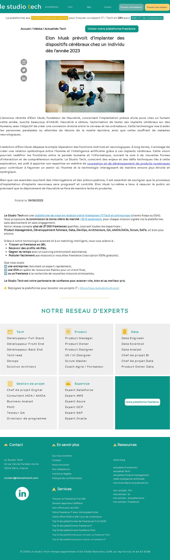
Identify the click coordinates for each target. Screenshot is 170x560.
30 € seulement (91, 219)
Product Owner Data (138, 367)
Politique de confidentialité (67, 478)
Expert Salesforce (79, 390)
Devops (13, 361)
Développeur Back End (25, 350)
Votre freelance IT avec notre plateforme (75, 512)
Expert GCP (74, 407)
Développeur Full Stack (25, 338)
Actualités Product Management (131, 475)
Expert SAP (74, 413)
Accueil (26, 29)
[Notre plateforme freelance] (142, 402)
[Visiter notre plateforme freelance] (111, 28)
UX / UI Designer (78, 355)
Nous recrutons (60, 464)
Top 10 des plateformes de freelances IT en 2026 (79, 521)
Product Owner (77, 344)
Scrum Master (76, 361)
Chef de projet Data (137, 361)
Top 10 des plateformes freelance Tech (73, 530)
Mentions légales (61, 473)
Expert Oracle (76, 418)
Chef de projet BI (135, 355)
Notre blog (119, 460)
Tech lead (15, 355)
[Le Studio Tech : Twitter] (24, 70)
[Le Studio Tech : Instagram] (24, 62)
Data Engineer (133, 338)
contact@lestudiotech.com (21, 478)
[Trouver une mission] (157, 7)
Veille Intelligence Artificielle (129, 479)
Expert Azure (75, 401)
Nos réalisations (61, 469)
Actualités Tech (55, 29)
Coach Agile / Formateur (84, 367)
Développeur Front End (25, 344)
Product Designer (79, 350)
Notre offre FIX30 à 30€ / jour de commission (77, 516)
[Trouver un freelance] (131, 7)
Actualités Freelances (125, 467)
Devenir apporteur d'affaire (67, 503)
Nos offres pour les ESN (65, 507)
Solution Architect (21, 367)
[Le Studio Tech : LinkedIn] (24, 78)
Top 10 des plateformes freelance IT (72, 525)
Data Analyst (131, 350)
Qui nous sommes (62, 455)
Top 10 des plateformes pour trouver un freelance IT (79, 539)
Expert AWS (74, 396)
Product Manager (79, 338)
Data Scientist (133, 344)
